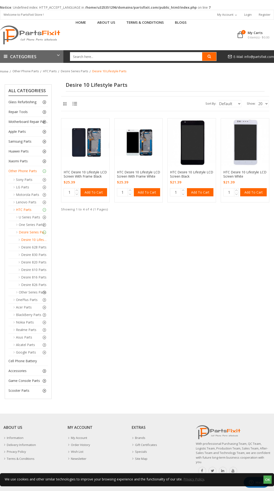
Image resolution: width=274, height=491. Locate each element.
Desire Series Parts (74, 71)
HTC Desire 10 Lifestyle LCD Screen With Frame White (138, 174)
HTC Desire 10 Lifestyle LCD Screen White (244, 174)
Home (4, 71)
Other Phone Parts (25, 71)
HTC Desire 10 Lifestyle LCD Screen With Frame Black (85, 174)
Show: (242, 103)
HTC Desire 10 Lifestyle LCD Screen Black (191, 174)
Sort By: (186, 103)
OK (267, 479)
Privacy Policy (193, 479)
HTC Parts (50, 71)
